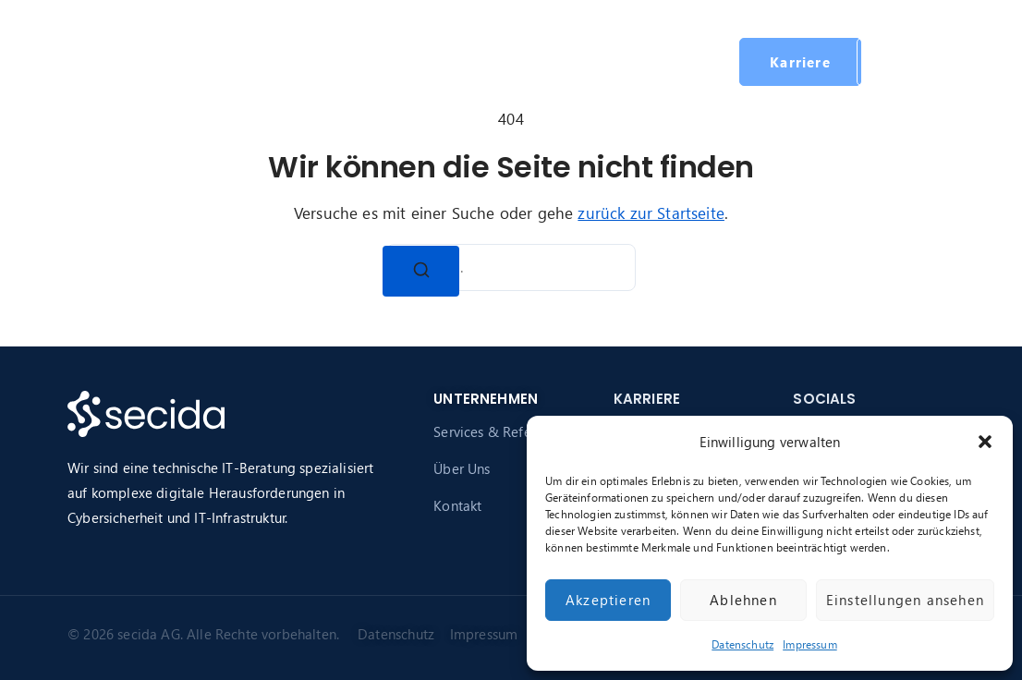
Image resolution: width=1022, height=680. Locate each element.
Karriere (574, 61)
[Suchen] (421, 271)
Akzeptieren (608, 599)
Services (341, 61)
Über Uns (461, 468)
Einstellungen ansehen (905, 599)
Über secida (451, 61)
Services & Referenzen (503, 431)
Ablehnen (743, 599)
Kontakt (457, 505)
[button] (985, 441)
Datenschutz (742, 644)
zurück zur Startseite (651, 213)
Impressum (810, 644)
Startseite (252, 61)
